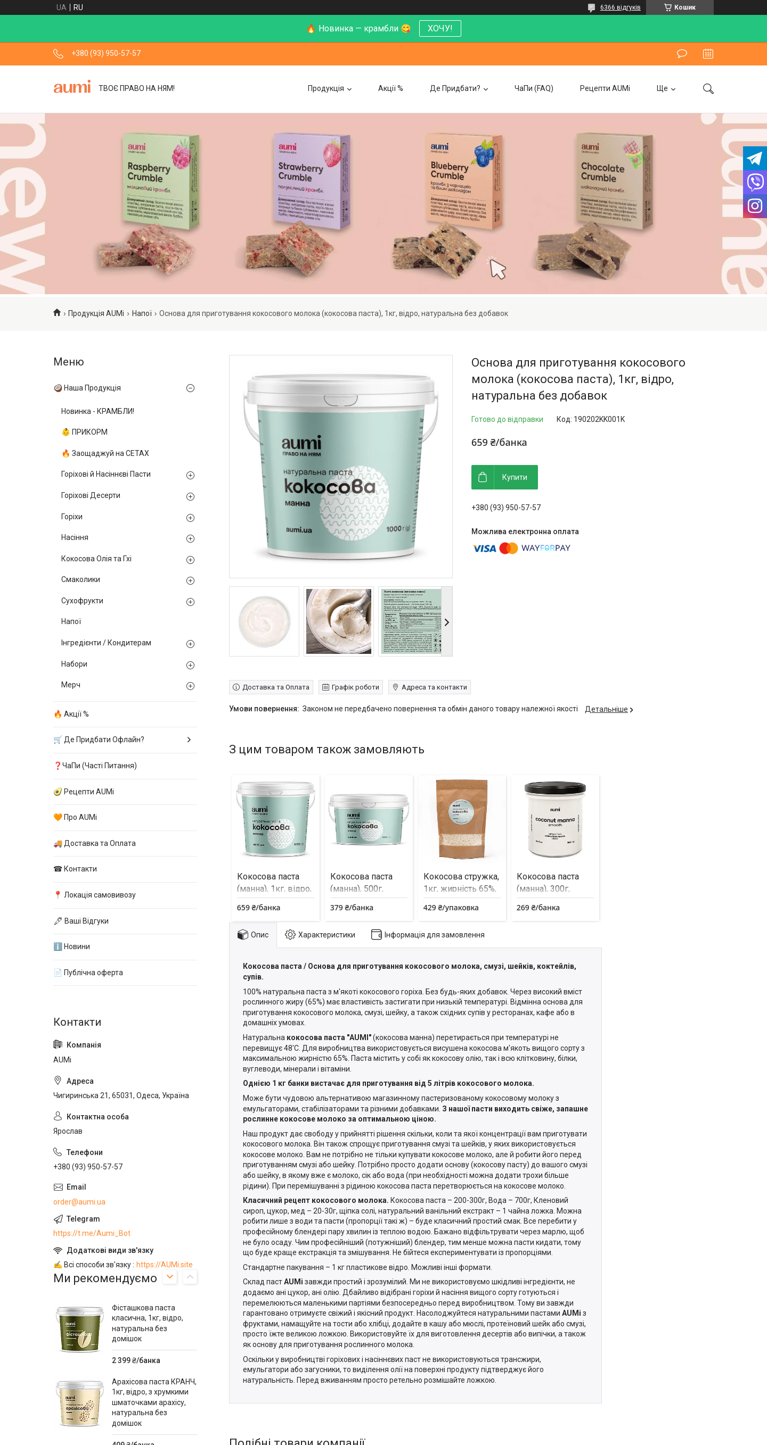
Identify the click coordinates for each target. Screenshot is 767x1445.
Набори (74, 664)
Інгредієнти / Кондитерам (106, 642)
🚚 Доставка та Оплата (94, 843)
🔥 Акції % (71, 714)
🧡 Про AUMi (75, 817)
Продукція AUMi (96, 313)
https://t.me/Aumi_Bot (91, 1233)
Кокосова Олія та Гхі (96, 558)
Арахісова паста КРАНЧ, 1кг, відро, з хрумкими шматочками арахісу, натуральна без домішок (154, 1402)
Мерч (70, 684)
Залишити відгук (682, 53)
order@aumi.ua (79, 1202)
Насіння (74, 537)
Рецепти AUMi (605, 88)
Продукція (326, 88)
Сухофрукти (82, 600)
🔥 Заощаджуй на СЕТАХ (105, 453)
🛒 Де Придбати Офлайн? (98, 739)
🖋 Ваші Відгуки (81, 921)
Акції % (390, 88)
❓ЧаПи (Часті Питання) (95, 765)
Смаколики (80, 579)
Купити (514, 477)
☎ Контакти (75, 869)
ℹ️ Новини (71, 946)
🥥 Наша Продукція (87, 388)
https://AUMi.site (164, 1264)
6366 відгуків (620, 7)
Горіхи (72, 516)
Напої (142, 313)
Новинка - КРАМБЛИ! (97, 411)
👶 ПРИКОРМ (84, 432)
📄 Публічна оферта (88, 972)
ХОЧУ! (440, 28)
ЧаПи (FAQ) (534, 88)
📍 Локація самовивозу (94, 895)
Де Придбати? (455, 88)
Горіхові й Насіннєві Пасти (106, 474)
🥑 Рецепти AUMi (83, 791)
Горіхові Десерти (90, 495)
